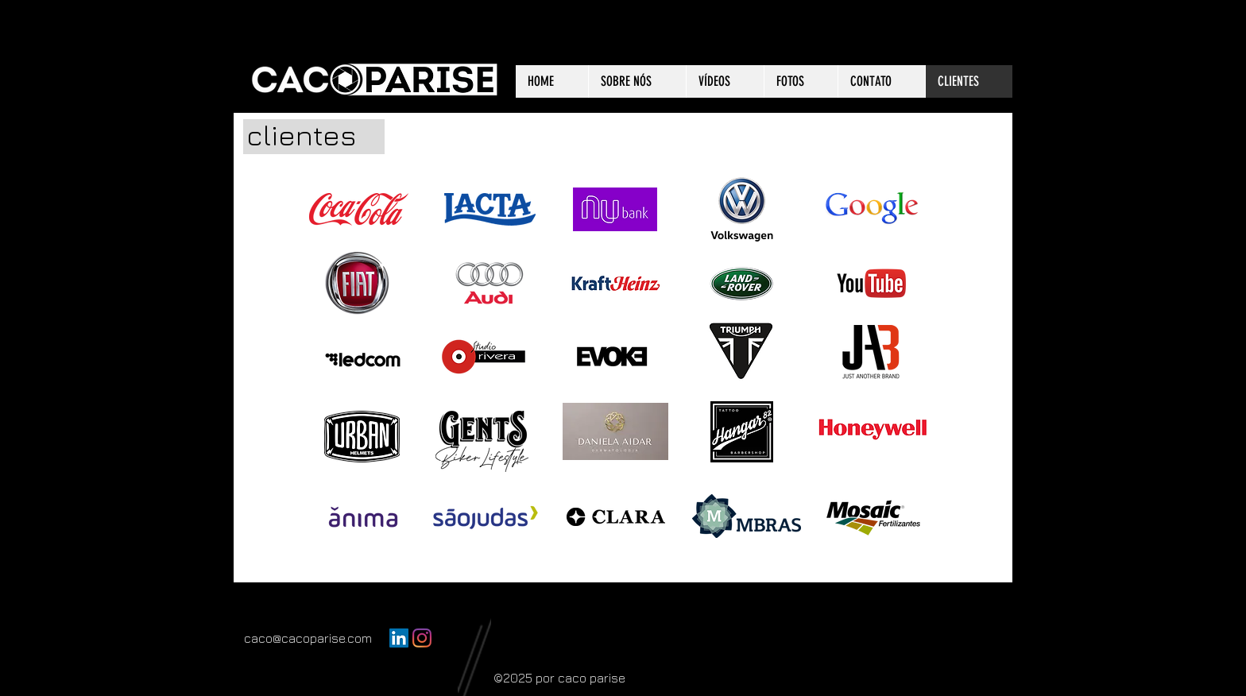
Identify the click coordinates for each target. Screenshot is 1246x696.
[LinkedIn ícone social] (398, 638)
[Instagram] (421, 638)
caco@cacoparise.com (308, 638)
